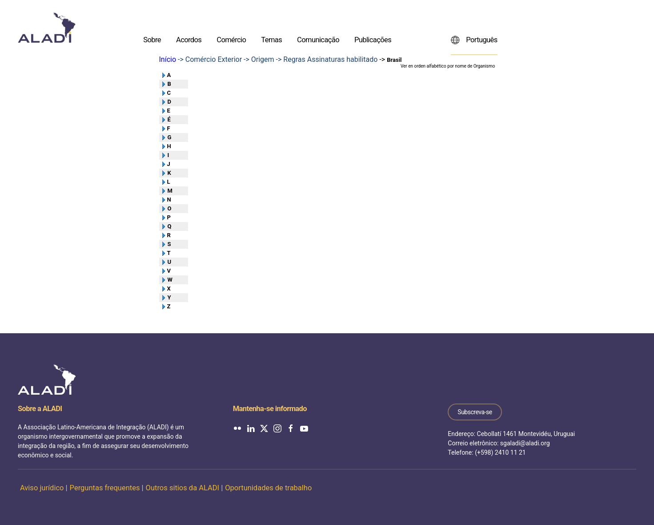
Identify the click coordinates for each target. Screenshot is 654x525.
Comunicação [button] (318, 39)
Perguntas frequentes (105, 488)
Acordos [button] (188, 39)
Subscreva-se (474, 412)
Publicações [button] (372, 39)
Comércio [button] (231, 39)
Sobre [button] (152, 39)
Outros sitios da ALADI (183, 488)
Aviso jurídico (42, 488)
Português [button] (474, 39)
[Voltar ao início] (47, 27)
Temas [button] (271, 39)
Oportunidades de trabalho (268, 488)
